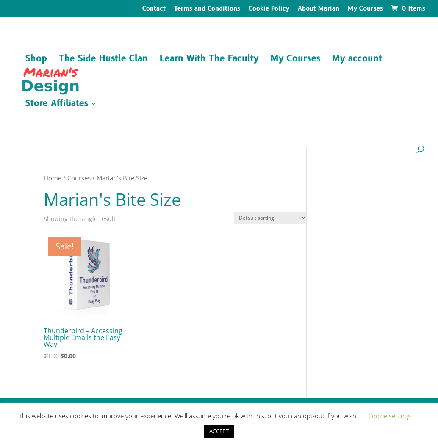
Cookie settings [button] (389, 416)
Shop (36, 60)
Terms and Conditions (207, 9)
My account (357, 60)
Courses (79, 178)
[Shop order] (270, 218)
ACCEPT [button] (219, 431)
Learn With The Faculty (209, 60)
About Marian (318, 9)
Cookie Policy (269, 9)
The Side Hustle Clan (103, 60)
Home (52, 178)
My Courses (365, 9)
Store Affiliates (56, 105)
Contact (154, 9)
